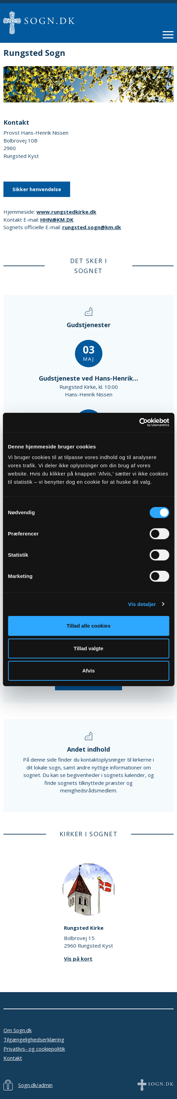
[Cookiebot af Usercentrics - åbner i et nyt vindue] (139, 422)
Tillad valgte (88, 648)
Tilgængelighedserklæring (33, 1039)
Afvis (88, 671)
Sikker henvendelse (36, 189)
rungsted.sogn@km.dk (91, 227)
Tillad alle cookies (88, 626)
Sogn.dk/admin (35, 1085)
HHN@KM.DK (57, 219)
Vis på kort (78, 958)
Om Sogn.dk (17, 1030)
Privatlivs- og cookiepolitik (34, 1048)
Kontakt (12, 1057)
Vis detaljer (142, 604)
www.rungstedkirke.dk (66, 211)
